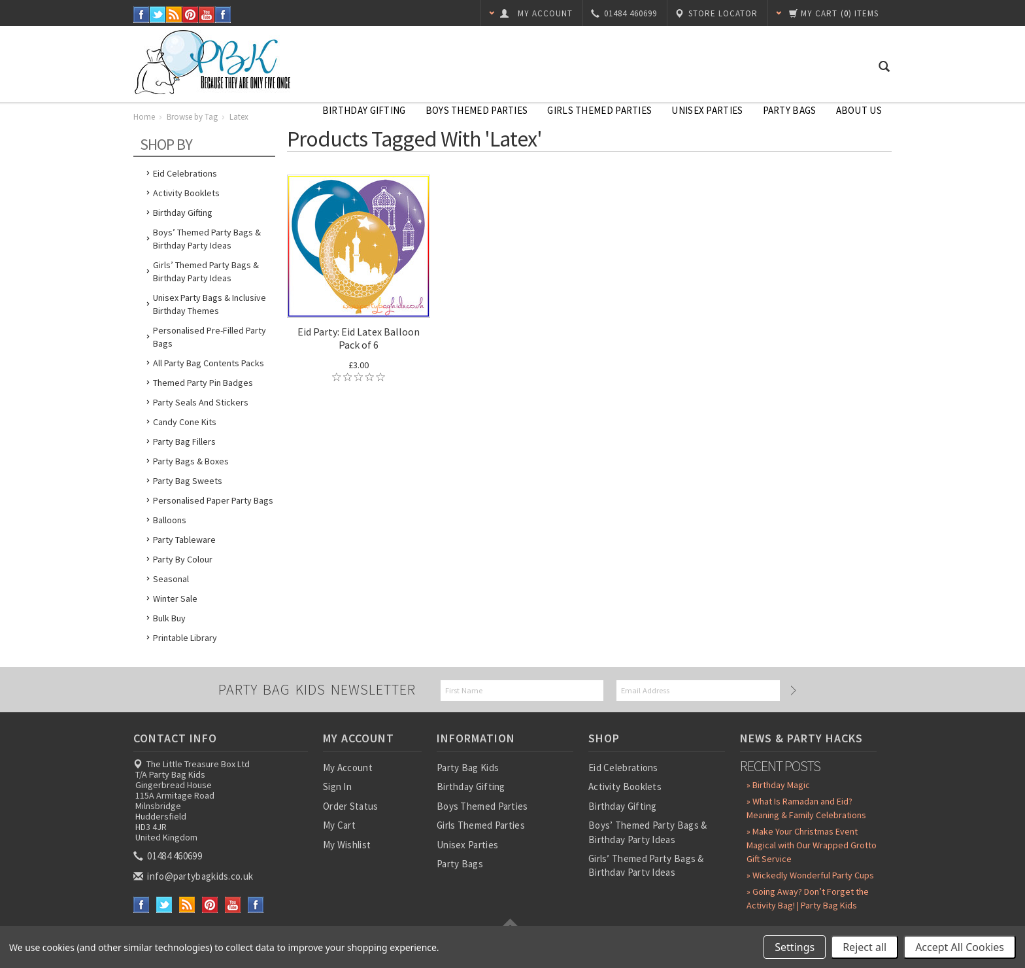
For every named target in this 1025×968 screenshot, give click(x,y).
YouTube (207, 15)
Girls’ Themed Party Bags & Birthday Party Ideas (206, 271)
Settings (795, 947)
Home (144, 116)
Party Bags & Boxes (191, 461)
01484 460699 (168, 856)
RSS (174, 15)
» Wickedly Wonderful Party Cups (810, 875)
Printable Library (185, 638)
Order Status (350, 806)
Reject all (864, 947)
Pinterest (190, 15)
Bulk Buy (169, 618)
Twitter (158, 15)
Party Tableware (184, 539)
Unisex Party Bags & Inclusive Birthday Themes (209, 304)
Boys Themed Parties (477, 110)
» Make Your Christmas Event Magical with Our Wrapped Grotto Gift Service (812, 845)
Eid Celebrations (185, 173)
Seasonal (171, 579)
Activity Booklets (186, 193)
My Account (348, 767)
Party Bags (789, 110)
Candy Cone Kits (184, 422)
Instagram (223, 15)
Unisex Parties (707, 110)
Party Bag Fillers (184, 441)
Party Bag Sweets (187, 481)
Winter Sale (175, 598)
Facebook (141, 15)
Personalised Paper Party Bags (213, 500)
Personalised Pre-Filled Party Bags (209, 336)
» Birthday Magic (778, 785)
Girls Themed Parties (599, 110)
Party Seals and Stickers (200, 402)
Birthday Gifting (364, 110)
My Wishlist (347, 844)
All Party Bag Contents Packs (208, 363)
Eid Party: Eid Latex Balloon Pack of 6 (358, 338)
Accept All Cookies (959, 947)
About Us (859, 110)
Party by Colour (182, 559)
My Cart (339, 825)
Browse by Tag (192, 116)
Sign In (337, 786)
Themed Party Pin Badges (203, 383)
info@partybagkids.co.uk (194, 876)
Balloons (169, 520)
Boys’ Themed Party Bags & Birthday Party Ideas (207, 238)
